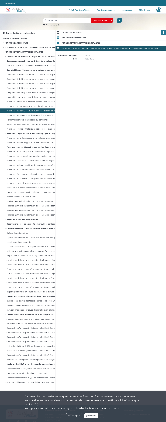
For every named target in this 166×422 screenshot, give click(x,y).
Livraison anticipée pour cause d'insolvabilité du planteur (31, 310)
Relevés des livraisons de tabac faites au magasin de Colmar (32, 314)
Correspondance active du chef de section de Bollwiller (30, 65)
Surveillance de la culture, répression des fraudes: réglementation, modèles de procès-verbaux (32, 260)
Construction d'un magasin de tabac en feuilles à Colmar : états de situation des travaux (32, 332)
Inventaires (127, 10)
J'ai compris (91, 415)
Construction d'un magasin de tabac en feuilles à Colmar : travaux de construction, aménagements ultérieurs (32, 337)
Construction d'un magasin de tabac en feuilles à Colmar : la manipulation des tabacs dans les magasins (32, 355)
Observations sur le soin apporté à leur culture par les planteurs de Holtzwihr (32, 224)
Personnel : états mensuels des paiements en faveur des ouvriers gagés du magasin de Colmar (32, 174)
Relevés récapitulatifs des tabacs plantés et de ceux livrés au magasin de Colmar (32, 301)
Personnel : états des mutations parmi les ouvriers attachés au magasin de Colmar (32, 138)
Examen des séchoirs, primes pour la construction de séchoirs (32, 246)
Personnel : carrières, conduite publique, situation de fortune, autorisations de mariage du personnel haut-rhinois (32, 111)
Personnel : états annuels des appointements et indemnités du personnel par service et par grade (32, 156)
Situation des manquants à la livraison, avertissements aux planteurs (32, 319)
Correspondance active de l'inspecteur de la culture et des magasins (32, 56)
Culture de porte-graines (17, 233)
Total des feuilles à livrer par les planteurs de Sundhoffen (31, 305)
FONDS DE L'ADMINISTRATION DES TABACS (24, 52)
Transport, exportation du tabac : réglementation (27, 373)
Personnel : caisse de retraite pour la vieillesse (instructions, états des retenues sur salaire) (32, 183)
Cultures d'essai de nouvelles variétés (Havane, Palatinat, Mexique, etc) (32, 228)
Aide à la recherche (53, 25)
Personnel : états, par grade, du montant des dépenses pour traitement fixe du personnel (32, 151)
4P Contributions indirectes (15, 38)
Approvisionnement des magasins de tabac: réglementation (32, 377)
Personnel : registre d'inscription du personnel (27, 120)
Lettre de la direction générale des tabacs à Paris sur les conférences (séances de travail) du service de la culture (32, 251)
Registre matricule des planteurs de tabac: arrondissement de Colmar (32, 210)
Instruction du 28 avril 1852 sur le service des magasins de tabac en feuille (32, 346)
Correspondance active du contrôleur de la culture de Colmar (32, 61)
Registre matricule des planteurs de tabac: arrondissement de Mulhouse (32, 206)
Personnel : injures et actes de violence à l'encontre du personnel (32, 115)
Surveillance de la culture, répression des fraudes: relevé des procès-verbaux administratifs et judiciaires (32, 269)
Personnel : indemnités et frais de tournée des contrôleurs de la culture (32, 165)
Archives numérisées (106, 10)
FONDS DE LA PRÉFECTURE (16, 43)
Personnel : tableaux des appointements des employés (30, 160)
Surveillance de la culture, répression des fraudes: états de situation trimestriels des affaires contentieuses (32, 278)
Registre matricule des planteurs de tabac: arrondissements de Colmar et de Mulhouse (32, 215)
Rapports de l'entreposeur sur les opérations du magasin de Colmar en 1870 (32, 359)
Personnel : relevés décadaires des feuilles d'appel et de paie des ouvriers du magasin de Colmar (32, 147)
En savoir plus (74, 415)
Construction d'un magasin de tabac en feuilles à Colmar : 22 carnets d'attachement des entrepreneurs (32, 341)
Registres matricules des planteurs (22, 219)
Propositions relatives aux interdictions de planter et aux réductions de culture (32, 192)
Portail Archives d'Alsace (79, 10)
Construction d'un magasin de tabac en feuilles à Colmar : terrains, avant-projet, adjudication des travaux (32, 328)
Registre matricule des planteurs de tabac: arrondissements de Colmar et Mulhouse (32, 201)
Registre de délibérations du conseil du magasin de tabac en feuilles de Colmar (30, 382)
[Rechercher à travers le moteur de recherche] (68, 20)
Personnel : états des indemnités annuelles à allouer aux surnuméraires (32, 169)
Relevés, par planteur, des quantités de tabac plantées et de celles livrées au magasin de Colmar (32, 296)
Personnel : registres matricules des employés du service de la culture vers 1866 (32, 124)
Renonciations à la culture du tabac (21, 196)
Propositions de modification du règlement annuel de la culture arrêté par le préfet (32, 255)
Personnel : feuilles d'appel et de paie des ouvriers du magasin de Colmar (32, 142)
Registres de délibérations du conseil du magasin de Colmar (32, 364)
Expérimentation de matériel (18, 242)
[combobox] (102, 20)
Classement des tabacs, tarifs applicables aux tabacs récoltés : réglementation (32, 368)
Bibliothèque (144, 10)
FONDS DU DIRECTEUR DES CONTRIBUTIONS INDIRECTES (30, 47)
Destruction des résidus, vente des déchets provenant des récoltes (32, 323)
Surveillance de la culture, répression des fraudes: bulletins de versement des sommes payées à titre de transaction (32, 287)
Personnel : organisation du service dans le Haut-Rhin (29, 106)
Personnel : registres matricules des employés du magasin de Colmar (32, 133)
